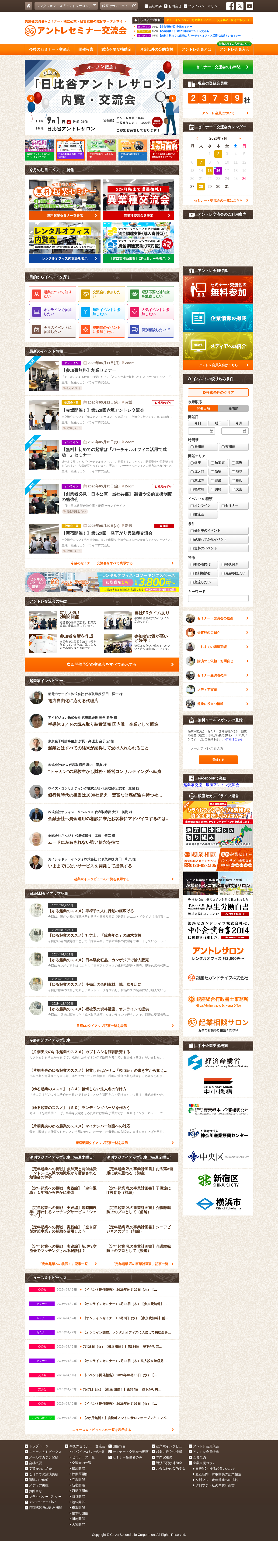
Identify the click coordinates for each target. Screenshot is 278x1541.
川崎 (216, 489)
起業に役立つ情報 (217, 704)
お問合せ (172, 6)
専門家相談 (162, 1457)
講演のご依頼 (37, 1480)
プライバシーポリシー (202, 6)
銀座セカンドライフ (119, 6)
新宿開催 (77, 1485)
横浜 (237, 480)
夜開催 (228, 446)
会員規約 (197, 1457)
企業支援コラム (202, 1463)
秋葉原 (218, 463)
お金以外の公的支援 (168, 1468)
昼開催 (197, 446)
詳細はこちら (233, 739)
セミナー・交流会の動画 (217, 618)
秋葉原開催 (79, 1474)
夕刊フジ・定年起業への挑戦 (215, 1480)
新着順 (233, 408)
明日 (218, 423)
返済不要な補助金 (167, 1463)
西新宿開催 (79, 1491)
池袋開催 (77, 1502)
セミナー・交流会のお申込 (222, 67)
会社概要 (153, 6)
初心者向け (201, 564)
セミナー (230, 505)
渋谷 (237, 471)
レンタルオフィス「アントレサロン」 (66, 6)
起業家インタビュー (168, 1446)
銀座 (196, 463)
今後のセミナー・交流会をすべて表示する (122, 563)
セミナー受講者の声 (217, 675)
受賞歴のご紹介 (217, 633)
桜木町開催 (79, 1513)
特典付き (230, 564)
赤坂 (237, 463)
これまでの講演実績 (217, 647)
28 (201, 187)
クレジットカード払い (40, 1502)
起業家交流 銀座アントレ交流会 (211, 785)
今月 (239, 423)
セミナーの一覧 (82, 1457)
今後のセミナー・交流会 (85, 1446)
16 (218, 171)
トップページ (37, 1446)
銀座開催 (77, 1468)
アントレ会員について (225, 113)
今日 (198, 423)
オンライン (201, 505)
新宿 (216, 471)
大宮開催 (77, 1524)
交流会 (197, 514)
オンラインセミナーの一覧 (87, 1451)
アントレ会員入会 (204, 1446)
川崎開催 (77, 1519)
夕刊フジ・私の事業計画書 (214, 1485)
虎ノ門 (197, 471)
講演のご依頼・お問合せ (217, 661)
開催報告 (117, 1446)
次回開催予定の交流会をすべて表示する (120, 665)
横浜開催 (77, 1507)
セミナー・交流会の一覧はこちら (221, 200)
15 (210, 171)
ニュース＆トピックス (43, 1452)
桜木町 (197, 489)
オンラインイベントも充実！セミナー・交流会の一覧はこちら (208, 20)
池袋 (216, 480)
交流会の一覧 (80, 1463)
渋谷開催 (77, 1496)
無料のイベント (204, 548)
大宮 (237, 489)
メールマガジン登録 (41, 1457)
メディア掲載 (37, 1485)
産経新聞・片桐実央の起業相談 (217, 1474)
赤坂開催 (77, 1479)
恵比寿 (197, 480)
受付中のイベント (205, 530)
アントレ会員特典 (204, 1452)
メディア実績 (217, 690)
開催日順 (203, 408)
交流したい (201, 582)
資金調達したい (233, 573)
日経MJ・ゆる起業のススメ (214, 1468)
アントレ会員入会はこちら (224, 365)
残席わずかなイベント (209, 539)
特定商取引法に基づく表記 (43, 1507)
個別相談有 (201, 573)
